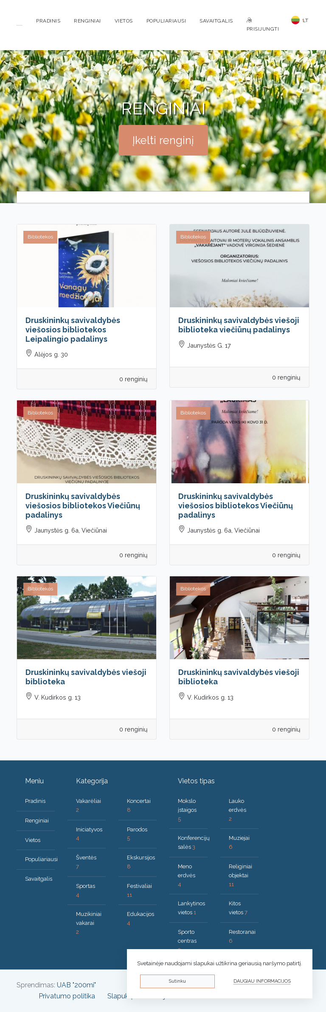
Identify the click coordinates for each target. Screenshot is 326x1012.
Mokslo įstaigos (187, 810)
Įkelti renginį (163, 140)
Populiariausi (166, 21)
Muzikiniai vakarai (88, 923)
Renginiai (87, 21)
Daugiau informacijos (262, 981)
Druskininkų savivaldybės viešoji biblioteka (85, 677)
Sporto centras (187, 941)
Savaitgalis (216, 21)
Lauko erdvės (237, 810)
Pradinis (48, 21)
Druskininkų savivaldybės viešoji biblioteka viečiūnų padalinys (238, 325)
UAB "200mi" (76, 985)
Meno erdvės (186, 875)
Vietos (124, 21)
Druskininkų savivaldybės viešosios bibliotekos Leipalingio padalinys (72, 329)
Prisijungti (263, 25)
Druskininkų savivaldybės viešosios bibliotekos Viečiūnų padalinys (82, 505)
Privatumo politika (67, 996)
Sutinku (177, 981)
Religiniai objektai (240, 875)
